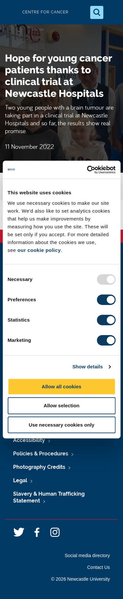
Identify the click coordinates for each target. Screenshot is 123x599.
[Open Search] (96, 12)
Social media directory (87, 555)
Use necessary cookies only (61, 425)
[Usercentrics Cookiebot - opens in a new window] (87, 170)
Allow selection (61, 405)
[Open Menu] (112, 12)
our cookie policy (39, 250)
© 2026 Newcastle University (80, 579)
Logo (10, 12)
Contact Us (98, 567)
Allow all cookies (61, 386)
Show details (87, 366)
